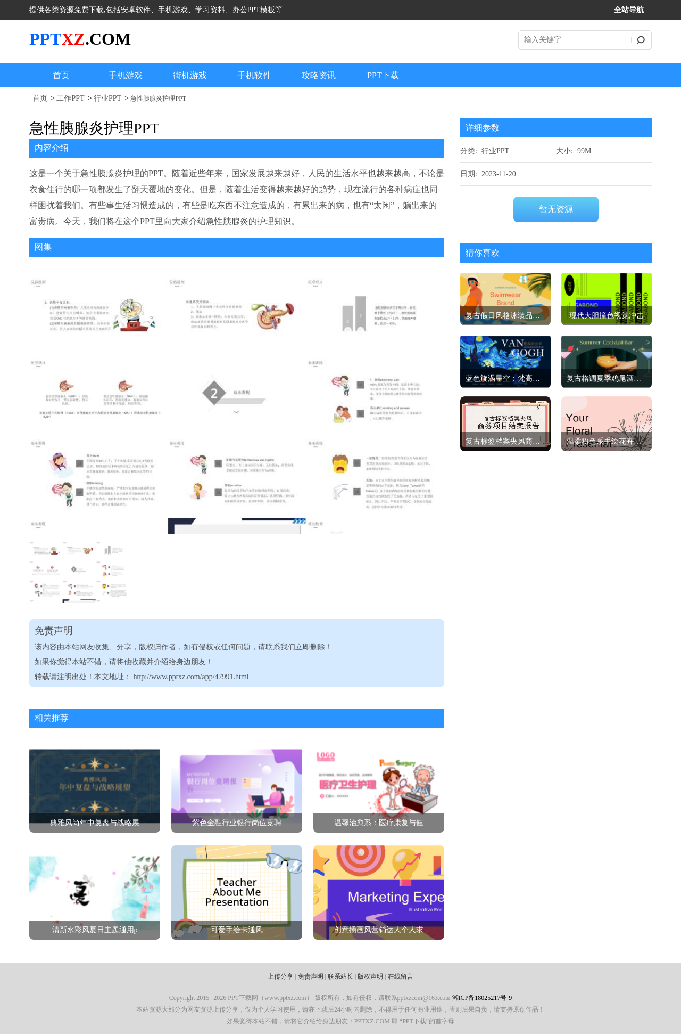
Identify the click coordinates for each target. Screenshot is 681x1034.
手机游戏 (126, 75)
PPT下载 (383, 75)
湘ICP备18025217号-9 (482, 998)
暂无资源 (556, 209)
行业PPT (107, 98)
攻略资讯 (319, 75)
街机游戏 (190, 75)
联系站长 (340, 976)
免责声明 (310, 976)
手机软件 (254, 75)
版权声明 (370, 976)
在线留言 (400, 976)
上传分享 (280, 976)
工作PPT (70, 98)
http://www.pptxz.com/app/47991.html (191, 677)
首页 (61, 75)
